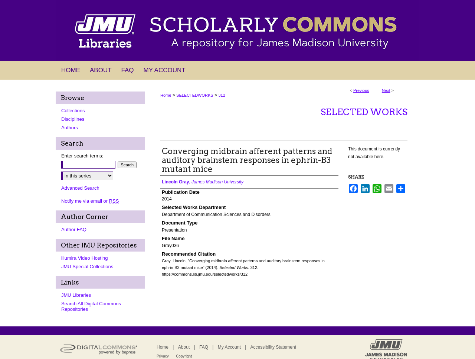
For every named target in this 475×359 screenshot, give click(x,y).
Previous (361, 90)
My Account (229, 347)
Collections (73, 110)
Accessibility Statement (273, 347)
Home (165, 95)
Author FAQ (73, 229)
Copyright (184, 356)
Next (386, 90)
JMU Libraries (76, 295)
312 (221, 95)
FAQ (203, 347)
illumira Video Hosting (84, 258)
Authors (69, 127)
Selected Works (364, 112)
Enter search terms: (82, 156)
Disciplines (72, 119)
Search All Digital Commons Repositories (91, 306)
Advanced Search (80, 188)
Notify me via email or (90, 201)
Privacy (163, 356)
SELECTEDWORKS (194, 95)
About (184, 347)
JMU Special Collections (87, 266)
